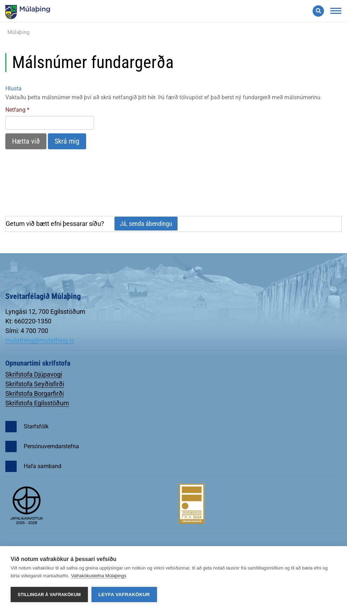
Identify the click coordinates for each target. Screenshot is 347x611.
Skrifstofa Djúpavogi (33, 374)
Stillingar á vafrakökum (49, 594)
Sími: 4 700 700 (26, 330)
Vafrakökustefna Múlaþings (98, 575)
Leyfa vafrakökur (124, 594)
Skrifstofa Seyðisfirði (34, 384)
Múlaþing (18, 32)
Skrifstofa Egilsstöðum (37, 403)
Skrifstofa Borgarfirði (34, 393)
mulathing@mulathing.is (39, 340)
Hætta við (26, 141)
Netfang (15, 109)
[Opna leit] (318, 11)
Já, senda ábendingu (146, 223)
